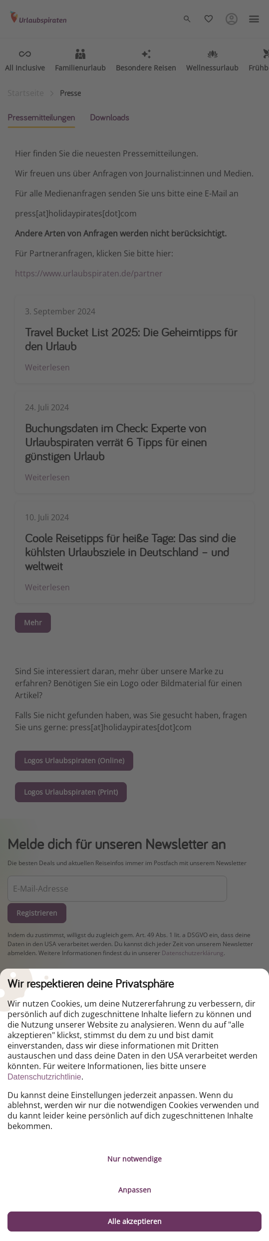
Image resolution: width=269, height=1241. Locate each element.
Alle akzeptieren (135, 1221)
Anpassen (134, 1190)
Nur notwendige (134, 1159)
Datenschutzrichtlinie (44, 1077)
